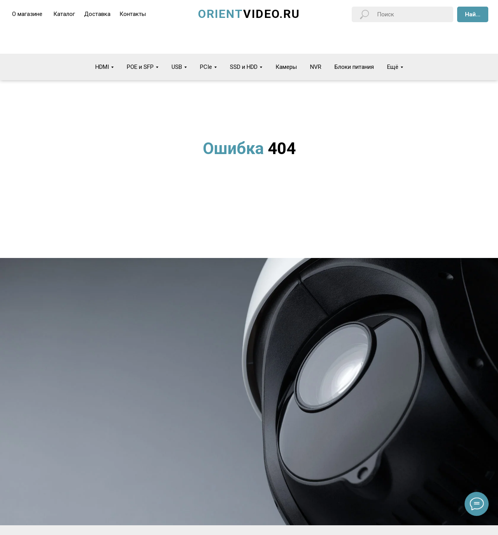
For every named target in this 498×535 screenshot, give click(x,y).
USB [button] (177, 66)
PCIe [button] (206, 66)
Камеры (286, 66)
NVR (315, 66)
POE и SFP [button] (140, 66)
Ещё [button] (392, 66)
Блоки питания (354, 66)
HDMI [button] (102, 66)
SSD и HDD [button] (244, 66)
